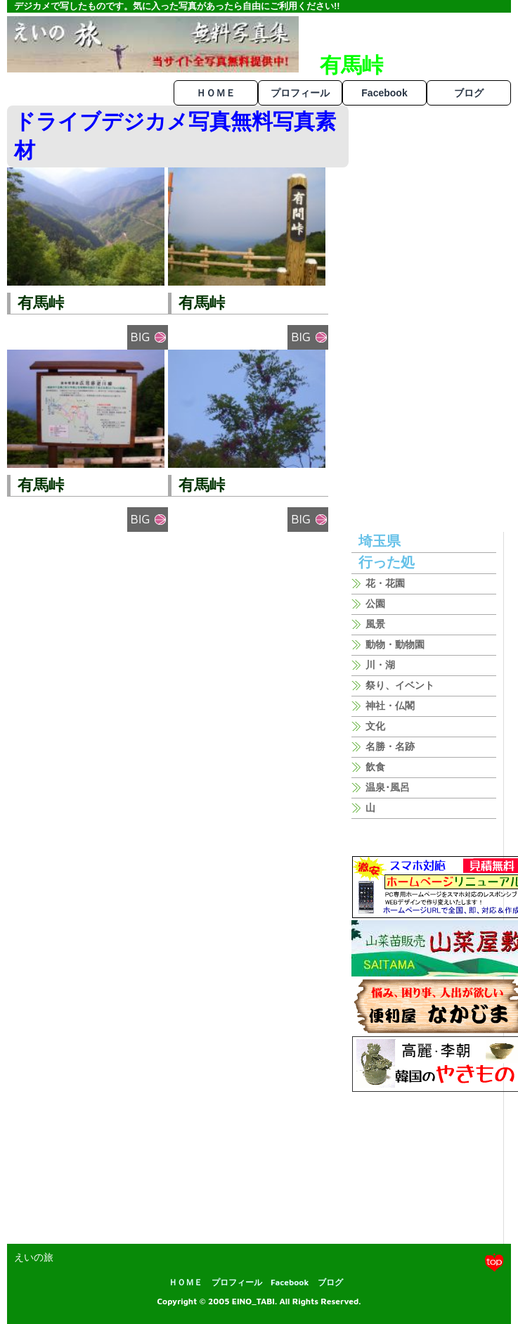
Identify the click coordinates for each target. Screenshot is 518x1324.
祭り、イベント (399, 685)
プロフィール (300, 92)
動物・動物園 (395, 644)
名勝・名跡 (390, 746)
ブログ (469, 92)
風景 (375, 624)
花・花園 (385, 583)
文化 (375, 726)
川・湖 (380, 664)
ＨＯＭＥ (215, 92)
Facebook (384, 92)
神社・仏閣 (390, 705)
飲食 (375, 766)
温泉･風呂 (387, 787)
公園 (375, 603)
